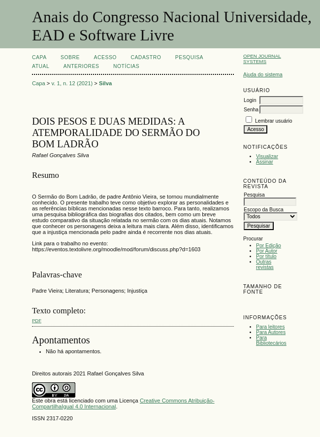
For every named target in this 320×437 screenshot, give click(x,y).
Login (250, 100)
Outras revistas (265, 264)
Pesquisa (189, 57)
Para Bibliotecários (271, 340)
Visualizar (267, 156)
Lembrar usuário (273, 121)
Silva (105, 83)
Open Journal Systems (262, 58)
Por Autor (266, 251)
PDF (36, 320)
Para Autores (271, 332)
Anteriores (81, 66)
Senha (251, 109)
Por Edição (268, 245)
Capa (39, 57)
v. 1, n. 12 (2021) (72, 83)
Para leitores (270, 327)
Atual (40, 66)
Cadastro (145, 57)
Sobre (70, 57)
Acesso (105, 57)
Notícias (126, 66)
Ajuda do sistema (263, 74)
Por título (266, 256)
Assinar (264, 162)
